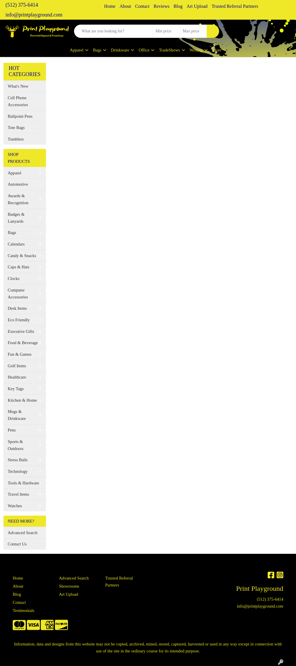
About (125, 6)
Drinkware (120, 50)
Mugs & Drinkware (17, 415)
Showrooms (69, 586)
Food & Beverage (23, 342)
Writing (196, 50)
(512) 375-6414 (21, 5)
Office (144, 50)
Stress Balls (18, 459)
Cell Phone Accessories (18, 101)
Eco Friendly (19, 320)
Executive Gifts (21, 331)
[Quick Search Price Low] (166, 31)
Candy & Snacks (22, 255)
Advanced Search (23, 532)
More (216, 50)
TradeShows (169, 50)
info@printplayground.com (33, 15)
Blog (177, 6)
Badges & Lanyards (16, 218)
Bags (97, 50)
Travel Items (18, 494)
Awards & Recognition (18, 199)
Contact (142, 6)
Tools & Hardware (23, 483)
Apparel (77, 50)
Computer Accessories (18, 293)
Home (109, 6)
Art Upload (196, 6)
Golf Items (17, 366)
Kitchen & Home (22, 400)
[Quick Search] (113, 31)
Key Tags (16, 388)
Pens (12, 430)
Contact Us (17, 544)
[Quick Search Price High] (193, 31)
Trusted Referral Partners (235, 6)
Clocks (14, 278)
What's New (18, 86)
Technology (18, 471)
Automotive (18, 184)
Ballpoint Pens (20, 116)
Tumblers (16, 139)
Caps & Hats (18, 267)
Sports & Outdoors (16, 445)
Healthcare (17, 377)
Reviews (161, 6)
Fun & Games (20, 354)
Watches (15, 505)
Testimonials (23, 610)
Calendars (16, 244)
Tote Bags (16, 127)
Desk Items (17, 308)
